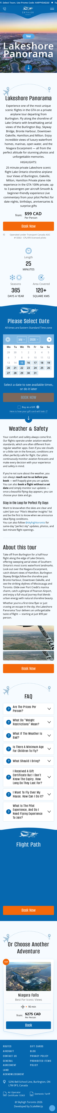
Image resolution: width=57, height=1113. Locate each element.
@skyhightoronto (35, 522)
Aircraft (8, 1051)
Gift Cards (37, 1046)
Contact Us (10, 1056)
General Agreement (9, 1063)
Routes (7, 1046)
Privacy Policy (39, 1056)
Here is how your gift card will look (28, 411)
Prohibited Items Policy (40, 1063)
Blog (33, 1051)
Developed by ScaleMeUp (28, 1106)
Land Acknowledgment (13, 1072)
